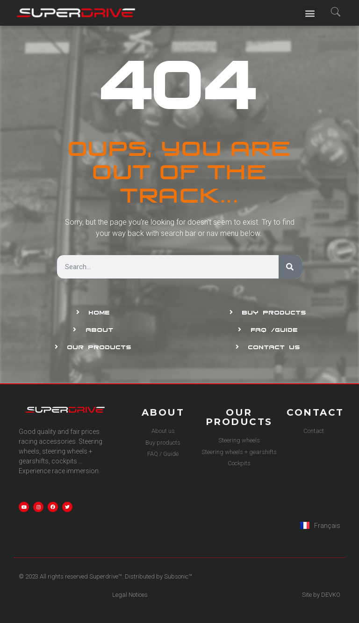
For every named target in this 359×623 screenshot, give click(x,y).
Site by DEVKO (321, 594)
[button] (309, 13)
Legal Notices (130, 594)
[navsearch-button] (336, 13)
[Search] (290, 267)
